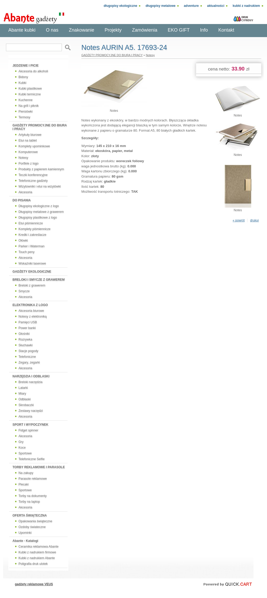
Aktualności (215, 6)
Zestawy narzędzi (31, 411)
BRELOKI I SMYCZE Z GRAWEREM (39, 280)
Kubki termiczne (30, 94)
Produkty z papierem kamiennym (41, 169)
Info (204, 30)
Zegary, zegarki (29, 362)
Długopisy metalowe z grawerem (41, 212)
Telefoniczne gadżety (33, 181)
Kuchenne (26, 100)
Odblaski (25, 399)
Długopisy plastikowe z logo (38, 217)
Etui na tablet (28, 140)
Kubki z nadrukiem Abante (37, 558)
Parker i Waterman (32, 246)
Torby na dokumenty (33, 496)
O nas (52, 30)
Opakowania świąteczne (35, 521)
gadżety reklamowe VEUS (34, 584)
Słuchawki (26, 345)
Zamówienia (144, 30)
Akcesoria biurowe (31, 311)
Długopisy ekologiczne (120, 6)
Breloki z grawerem (32, 285)
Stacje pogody (28, 351)
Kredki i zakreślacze (32, 235)
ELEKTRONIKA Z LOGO (30, 305)
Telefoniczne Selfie (32, 459)
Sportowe (25, 453)
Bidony (23, 77)
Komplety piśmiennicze (35, 229)
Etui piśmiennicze (31, 223)
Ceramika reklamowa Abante (38, 546)
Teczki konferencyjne (33, 175)
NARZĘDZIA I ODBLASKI (31, 376)
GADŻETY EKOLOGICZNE (32, 271)
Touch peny (26, 252)
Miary (22, 393)
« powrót (239, 220)
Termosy (24, 117)
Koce (22, 447)
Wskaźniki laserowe (32, 263)
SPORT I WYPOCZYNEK (30, 424)
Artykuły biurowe (30, 135)
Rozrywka (25, 339)
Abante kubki (21, 30)
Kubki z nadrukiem (246, 6)
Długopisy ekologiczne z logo (39, 206)
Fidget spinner (28, 430)
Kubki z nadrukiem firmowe (37, 552)
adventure (191, 6)
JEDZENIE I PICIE (26, 65)
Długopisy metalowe (160, 6)
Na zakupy (26, 473)
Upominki (25, 533)
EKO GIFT (179, 30)
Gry (21, 442)
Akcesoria (25, 192)
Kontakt (226, 30)
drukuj (254, 220)
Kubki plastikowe (30, 88)
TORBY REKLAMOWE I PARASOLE (39, 467)
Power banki (27, 328)
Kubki (22, 83)
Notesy (23, 158)
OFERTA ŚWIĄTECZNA (30, 515)
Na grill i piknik (29, 106)
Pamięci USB (28, 322)
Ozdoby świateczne (32, 527)
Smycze (24, 291)
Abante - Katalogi (25, 541)
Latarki (23, 388)
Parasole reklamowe (33, 478)
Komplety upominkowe (34, 146)
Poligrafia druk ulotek (33, 564)
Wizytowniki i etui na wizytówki (40, 186)
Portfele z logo (29, 163)
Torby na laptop (29, 501)
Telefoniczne (27, 357)
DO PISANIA (22, 200)
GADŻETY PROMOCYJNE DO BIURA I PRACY (40, 127)
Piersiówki (26, 111)
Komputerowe (28, 152)
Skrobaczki (26, 405)
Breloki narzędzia (31, 382)
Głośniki (24, 334)
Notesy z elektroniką (33, 316)
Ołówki (23, 240)
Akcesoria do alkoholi (33, 71)
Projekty (113, 30)
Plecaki (24, 484)
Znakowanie (81, 30)
